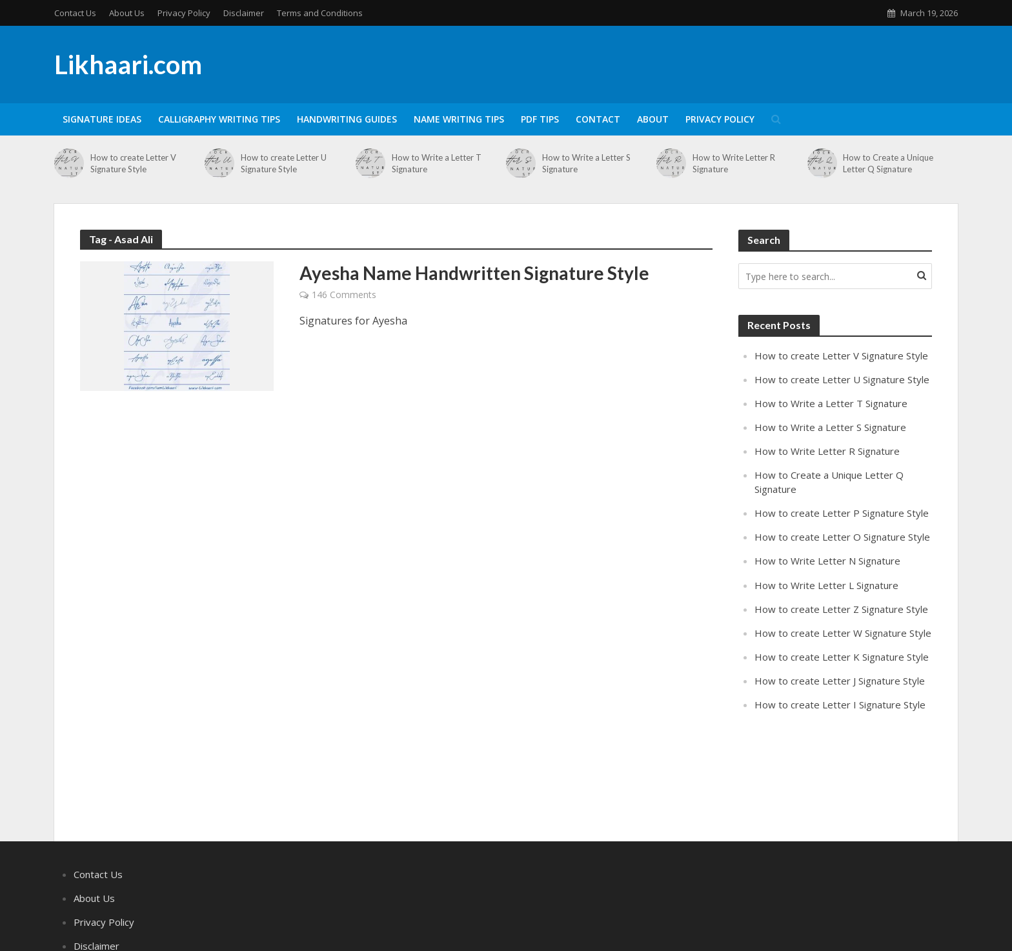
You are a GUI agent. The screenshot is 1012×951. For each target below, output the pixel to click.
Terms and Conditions (320, 13)
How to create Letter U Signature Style (284, 163)
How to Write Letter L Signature (826, 585)
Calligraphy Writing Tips (219, 119)
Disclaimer (243, 13)
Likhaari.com (128, 64)
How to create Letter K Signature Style (841, 656)
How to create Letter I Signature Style (840, 704)
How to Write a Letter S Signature (586, 163)
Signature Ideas (102, 119)
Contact (598, 119)
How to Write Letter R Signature (734, 163)
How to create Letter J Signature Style (839, 680)
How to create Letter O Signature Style (842, 536)
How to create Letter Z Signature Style (841, 609)
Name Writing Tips (459, 119)
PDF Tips (540, 119)
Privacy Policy (183, 13)
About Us (127, 13)
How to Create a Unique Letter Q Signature (888, 163)
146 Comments (344, 294)
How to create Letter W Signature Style (842, 632)
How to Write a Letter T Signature (436, 163)
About (653, 119)
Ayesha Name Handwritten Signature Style (474, 273)
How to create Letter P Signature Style (841, 512)
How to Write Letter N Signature (827, 560)
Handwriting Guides (347, 119)
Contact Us (75, 13)
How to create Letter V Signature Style (133, 163)
